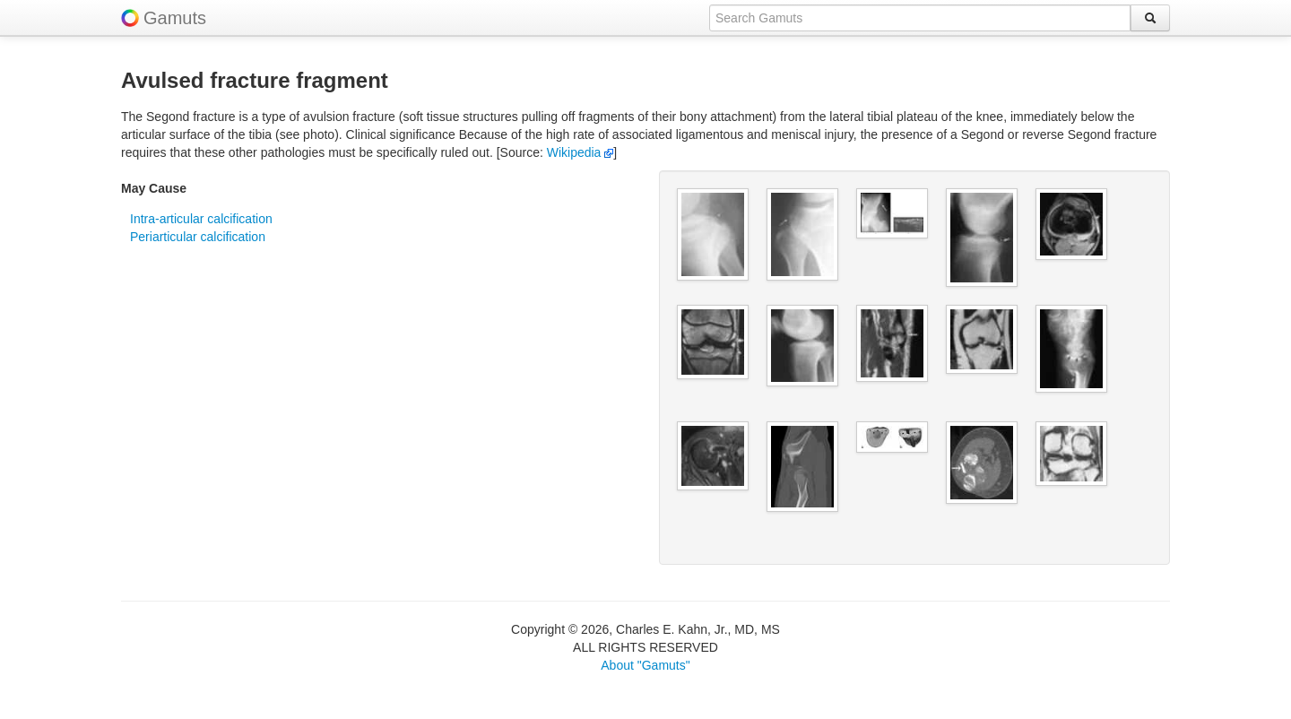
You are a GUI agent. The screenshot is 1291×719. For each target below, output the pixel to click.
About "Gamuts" (645, 665)
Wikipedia (580, 152)
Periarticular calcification (197, 237)
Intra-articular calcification (201, 219)
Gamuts (174, 18)
